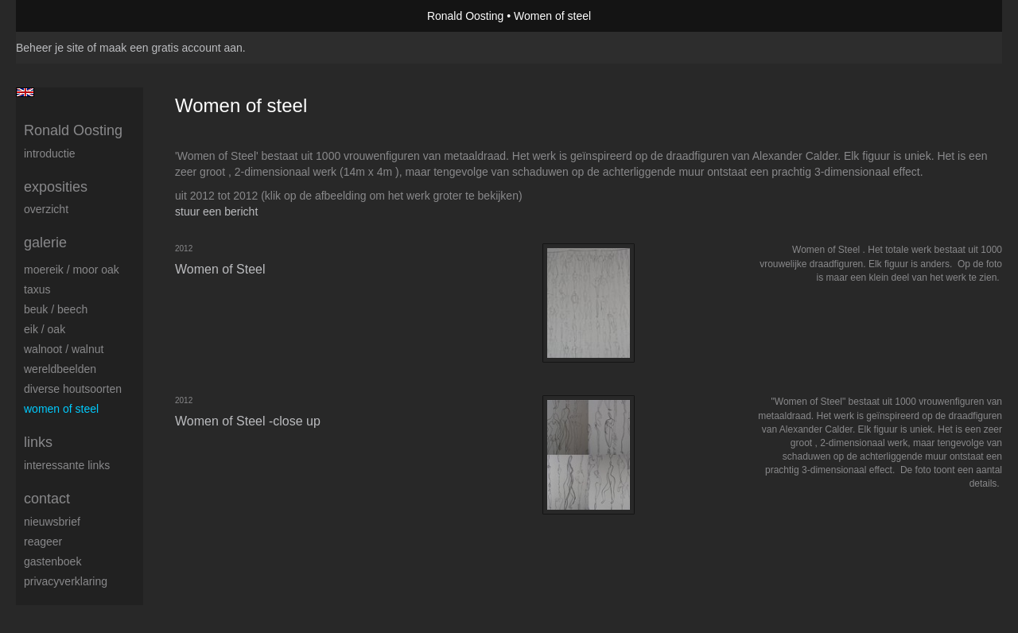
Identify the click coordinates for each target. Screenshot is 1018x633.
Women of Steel (61, 408)
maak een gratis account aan (171, 47)
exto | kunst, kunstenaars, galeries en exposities (61, 16)
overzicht (46, 209)
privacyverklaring (65, 581)
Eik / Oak (44, 329)
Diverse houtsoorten (73, 389)
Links (38, 442)
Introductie (50, 153)
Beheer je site (50, 47)
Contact (47, 499)
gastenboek (52, 561)
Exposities (55, 187)
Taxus (37, 289)
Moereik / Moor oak (71, 269)
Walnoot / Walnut (63, 349)
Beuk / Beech (55, 309)
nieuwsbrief (52, 521)
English (25, 92)
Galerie (45, 242)
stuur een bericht (216, 211)
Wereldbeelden (60, 369)
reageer (43, 541)
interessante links (67, 465)
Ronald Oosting (465, 16)
